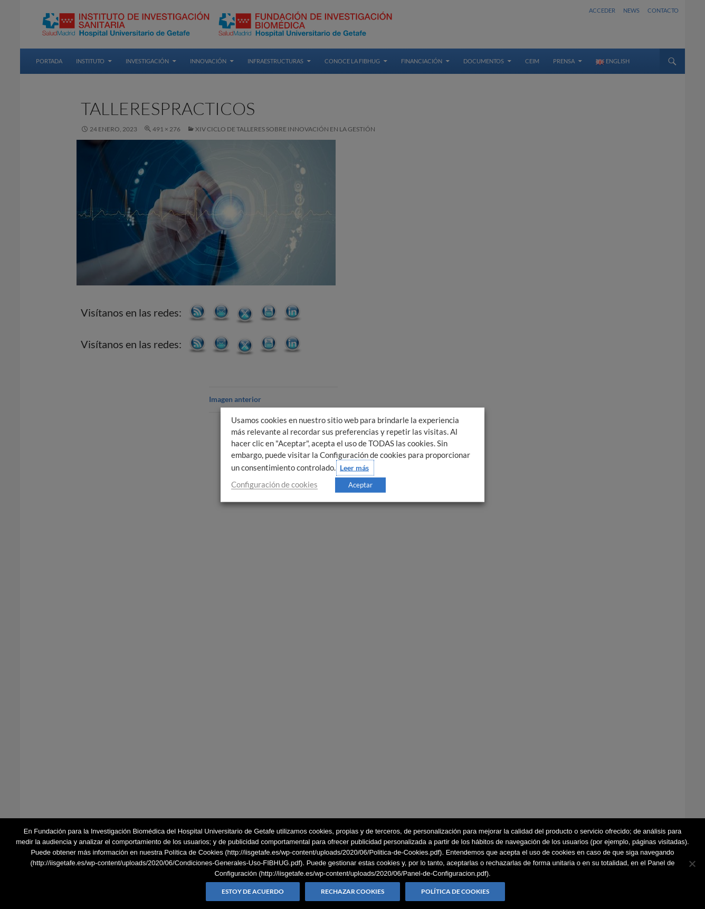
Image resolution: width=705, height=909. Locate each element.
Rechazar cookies (352, 891)
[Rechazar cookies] (692, 863)
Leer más (354, 467)
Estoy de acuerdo (253, 891)
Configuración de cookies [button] (274, 484)
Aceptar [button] (360, 484)
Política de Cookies (455, 891)
